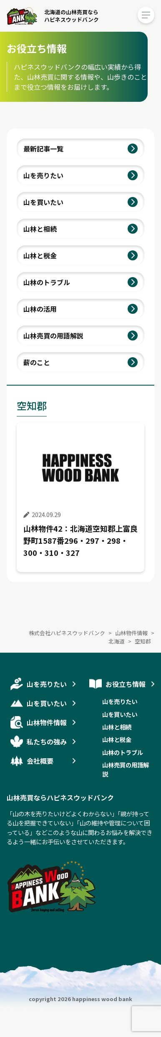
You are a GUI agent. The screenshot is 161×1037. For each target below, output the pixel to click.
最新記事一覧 (43, 149)
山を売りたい (43, 175)
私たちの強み (47, 742)
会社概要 (40, 761)
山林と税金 (40, 255)
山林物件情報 (47, 722)
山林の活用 (40, 309)
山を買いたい (43, 202)
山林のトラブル (46, 282)
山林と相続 (40, 229)
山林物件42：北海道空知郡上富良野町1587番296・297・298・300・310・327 (80, 540)
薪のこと (36, 362)
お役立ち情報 (126, 684)
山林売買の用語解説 (53, 336)
